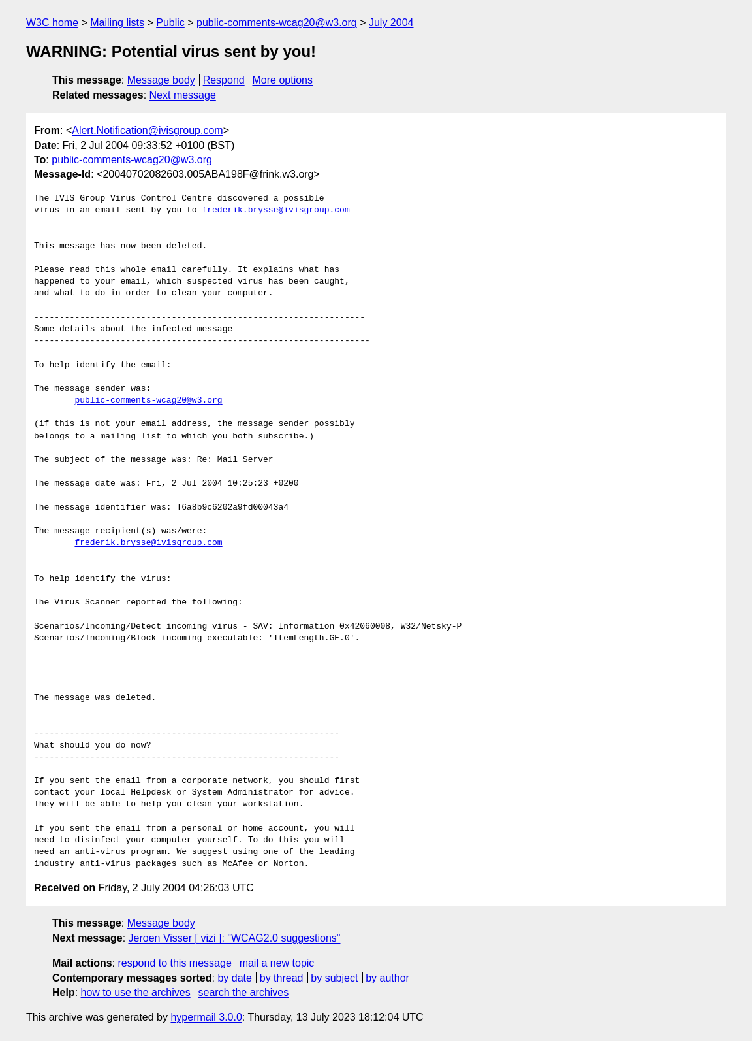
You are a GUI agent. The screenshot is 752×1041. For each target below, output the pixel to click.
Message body (161, 80)
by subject (334, 977)
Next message (182, 95)
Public (170, 22)
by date (234, 977)
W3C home (52, 22)
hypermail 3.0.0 (206, 1017)
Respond (224, 80)
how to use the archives (136, 992)
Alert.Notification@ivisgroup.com (147, 130)
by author (387, 977)
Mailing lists (117, 22)
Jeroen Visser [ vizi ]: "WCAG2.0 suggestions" (235, 938)
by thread (282, 977)
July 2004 (391, 22)
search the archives (243, 992)
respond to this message (174, 962)
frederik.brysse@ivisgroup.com (275, 210)
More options (283, 80)
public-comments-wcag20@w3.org (276, 22)
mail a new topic (277, 962)
